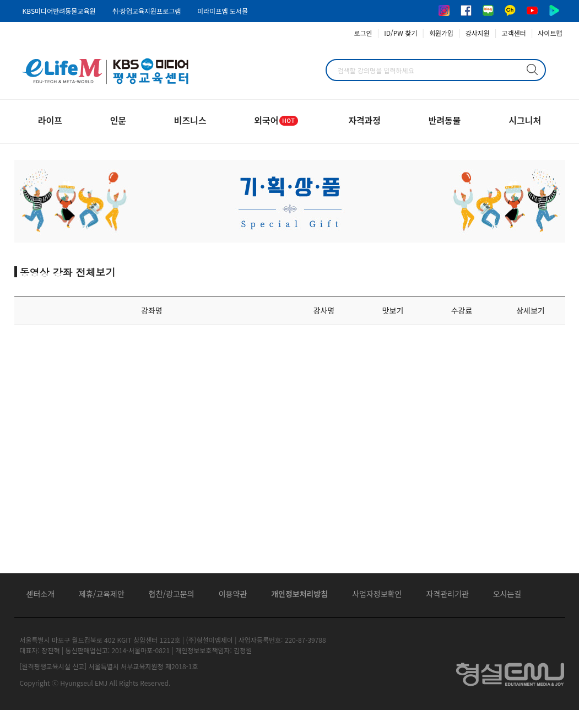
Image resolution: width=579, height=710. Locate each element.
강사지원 (478, 32)
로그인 (363, 32)
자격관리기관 (447, 593)
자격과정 (364, 120)
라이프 (50, 120)
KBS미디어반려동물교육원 (59, 10)
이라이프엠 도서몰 (222, 10)
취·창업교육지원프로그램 (146, 10)
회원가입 (441, 32)
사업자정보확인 (377, 593)
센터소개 (40, 593)
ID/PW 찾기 (400, 32)
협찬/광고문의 (171, 593)
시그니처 (524, 120)
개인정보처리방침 (299, 593)
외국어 (277, 120)
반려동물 (445, 120)
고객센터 (514, 32)
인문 (118, 120)
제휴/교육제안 (102, 593)
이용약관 (233, 593)
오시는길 (507, 593)
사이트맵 (550, 32)
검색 (532, 69)
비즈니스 (190, 120)
